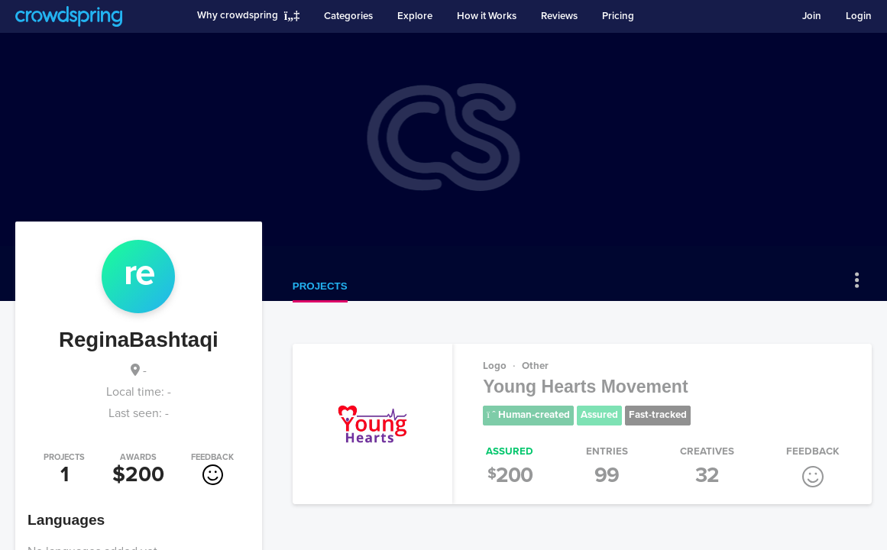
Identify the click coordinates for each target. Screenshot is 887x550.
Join (811, 16)
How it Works (486, 16)
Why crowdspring (237, 15)
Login (859, 16)
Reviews (559, 16)
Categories (348, 16)
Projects (320, 286)
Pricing (618, 16)
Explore (414, 16)
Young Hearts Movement (585, 386)
